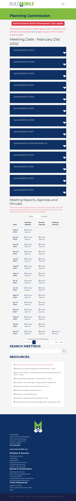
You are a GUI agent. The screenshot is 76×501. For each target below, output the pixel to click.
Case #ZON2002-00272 (24, 50)
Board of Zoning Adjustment (20, 474)
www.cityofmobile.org (19, 449)
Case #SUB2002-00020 (23, 97)
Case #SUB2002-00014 (23, 167)
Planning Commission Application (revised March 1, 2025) (34, 368)
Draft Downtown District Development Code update (33, 365)
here (33, 32)
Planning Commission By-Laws (25, 394)
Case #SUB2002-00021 (23, 85)
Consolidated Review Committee (22, 478)
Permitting (13, 458)
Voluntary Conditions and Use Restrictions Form (31, 386)
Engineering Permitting (18, 462)
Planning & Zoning (16, 456)
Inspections (14, 460)
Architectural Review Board (19, 480)
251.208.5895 (15, 445)
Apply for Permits (16, 485)
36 (56, 342)
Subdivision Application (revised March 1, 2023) (31, 398)
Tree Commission (16, 476)
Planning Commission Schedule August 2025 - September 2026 (37, 402)
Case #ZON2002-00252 (23, 73)
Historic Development (18, 467)
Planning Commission (17, 472)
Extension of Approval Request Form (28, 390)
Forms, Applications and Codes (21, 487)
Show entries (38, 216)
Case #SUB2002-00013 (23, 178)
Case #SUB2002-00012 (23, 190)
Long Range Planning (17, 464)
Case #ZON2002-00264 (23, 62)
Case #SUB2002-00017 (23, 132)
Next (61, 342)
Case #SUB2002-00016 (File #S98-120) (30, 143)
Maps (11, 490)
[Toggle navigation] (63, 4)
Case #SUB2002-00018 (23, 120)
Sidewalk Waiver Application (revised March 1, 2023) (33, 378)
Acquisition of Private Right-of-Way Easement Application (35, 382)
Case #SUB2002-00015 (23, 155)
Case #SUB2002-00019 (23, 108)
